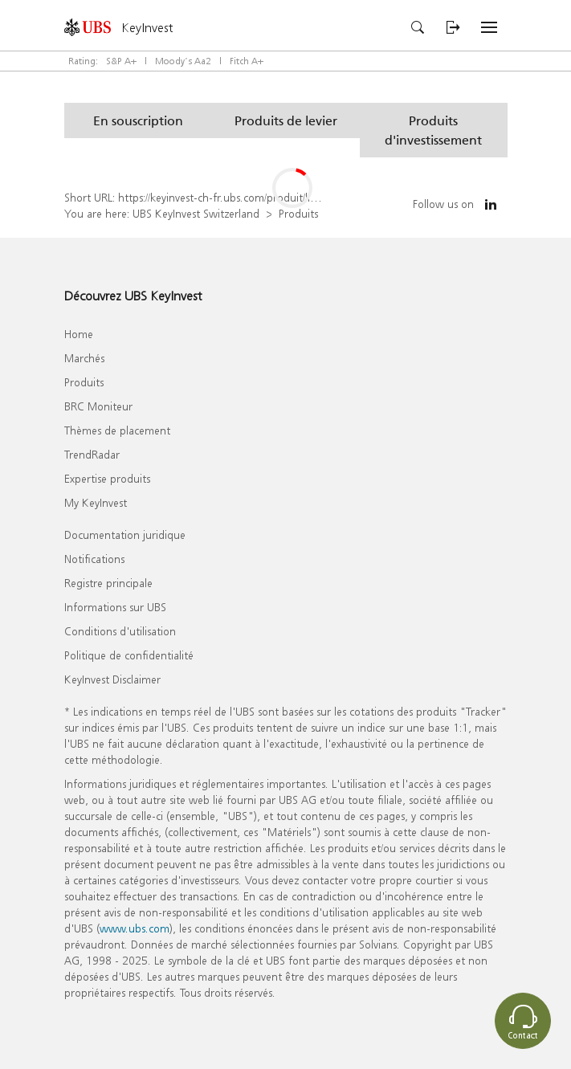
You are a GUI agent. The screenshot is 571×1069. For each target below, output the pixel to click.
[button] (138, 120)
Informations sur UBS (115, 606)
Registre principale (108, 582)
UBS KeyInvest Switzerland (196, 213)
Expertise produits (107, 478)
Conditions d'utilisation (120, 631)
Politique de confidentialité (129, 655)
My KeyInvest (95, 502)
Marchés (84, 357)
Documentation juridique (125, 534)
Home (78, 333)
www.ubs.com (134, 928)
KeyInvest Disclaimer (112, 679)
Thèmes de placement (117, 430)
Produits (298, 213)
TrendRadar (92, 454)
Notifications (94, 558)
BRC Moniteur (98, 406)
